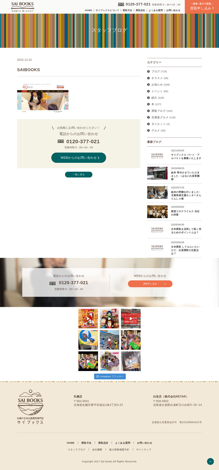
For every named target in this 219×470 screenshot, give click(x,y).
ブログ (155, 71)
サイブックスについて (107, 10)
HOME (88, 10)
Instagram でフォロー (109, 376)
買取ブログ (158, 110)
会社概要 (97, 449)
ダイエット (158, 124)
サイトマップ (143, 449)
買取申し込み (154, 283)
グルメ (155, 130)
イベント (157, 91)
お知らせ (157, 84)
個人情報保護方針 (119, 449)
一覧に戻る (79, 174)
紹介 (154, 97)
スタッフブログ (76, 449)
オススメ (157, 78)
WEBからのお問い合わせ (80, 158)
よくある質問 (156, 10)
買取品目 (140, 10)
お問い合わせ (173, 10)
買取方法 (127, 10)
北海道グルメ (160, 117)
